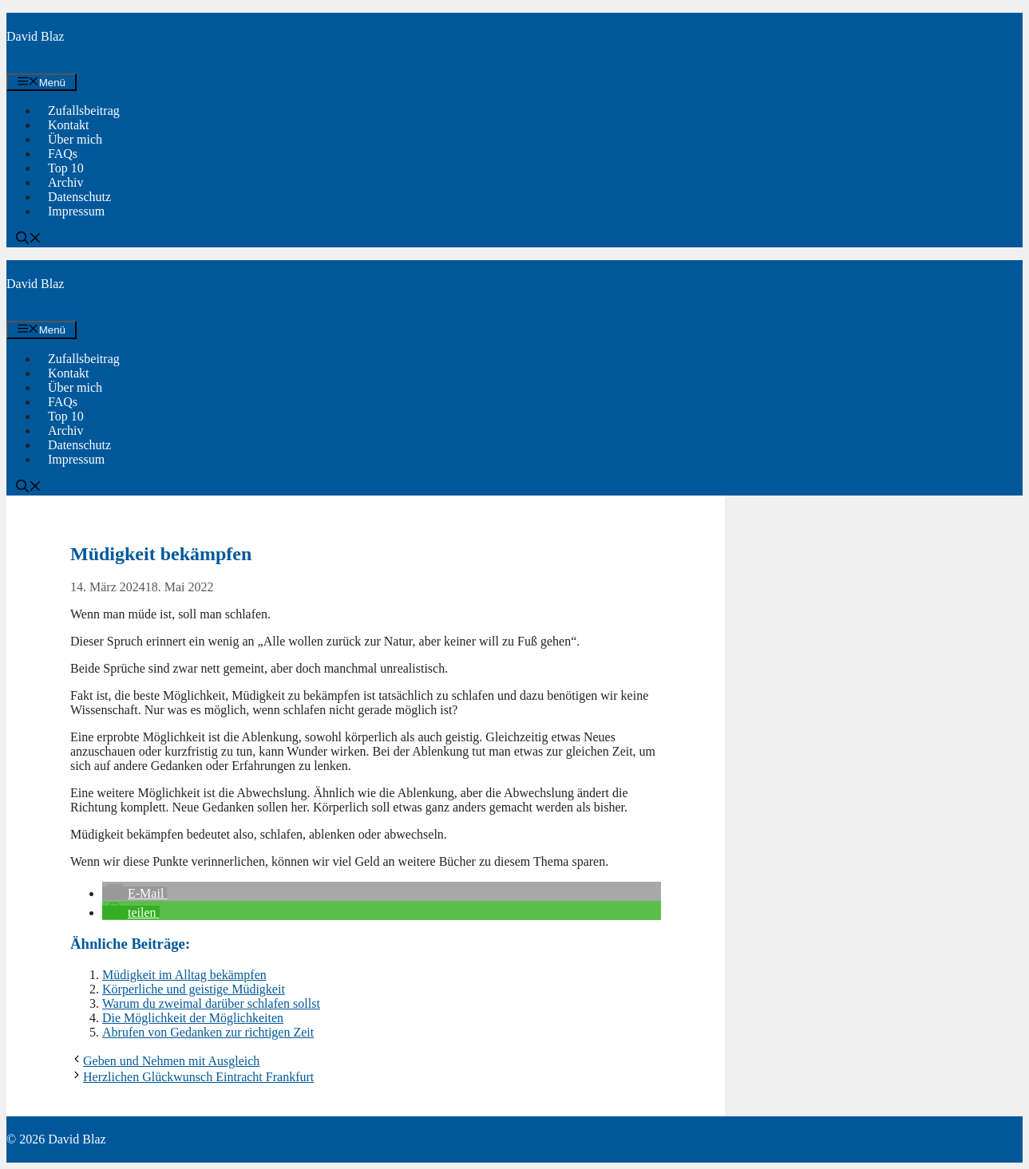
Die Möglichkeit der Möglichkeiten (192, 1018)
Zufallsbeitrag (84, 110)
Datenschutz (79, 196)
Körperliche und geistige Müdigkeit (193, 989)
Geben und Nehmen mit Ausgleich (171, 1061)
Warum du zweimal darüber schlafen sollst (211, 1003)
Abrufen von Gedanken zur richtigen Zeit (208, 1032)
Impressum (76, 211)
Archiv (65, 182)
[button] (28, 240)
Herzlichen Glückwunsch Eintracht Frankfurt (198, 1077)
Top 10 (66, 168)
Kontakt (68, 125)
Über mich (75, 139)
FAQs (62, 153)
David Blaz (35, 36)
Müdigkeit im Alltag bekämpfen (184, 974)
